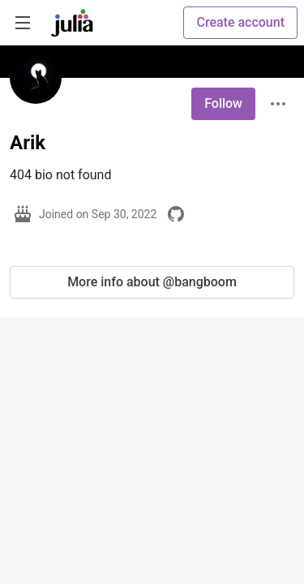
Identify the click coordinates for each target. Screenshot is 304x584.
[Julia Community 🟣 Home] (72, 22)
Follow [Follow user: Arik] (223, 103)
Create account (240, 22)
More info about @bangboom (152, 282)
